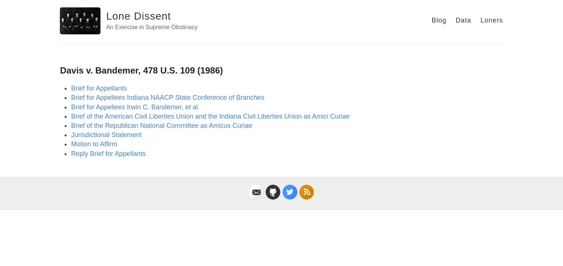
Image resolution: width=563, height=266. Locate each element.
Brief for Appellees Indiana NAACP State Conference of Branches (167, 97)
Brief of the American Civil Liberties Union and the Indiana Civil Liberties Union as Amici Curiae (210, 116)
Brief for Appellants (99, 88)
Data (463, 20)
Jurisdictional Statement (106, 135)
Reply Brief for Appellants (108, 153)
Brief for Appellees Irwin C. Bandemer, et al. (135, 107)
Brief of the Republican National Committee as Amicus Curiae (161, 125)
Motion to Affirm (94, 144)
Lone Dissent (138, 16)
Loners (492, 20)
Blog (438, 20)
